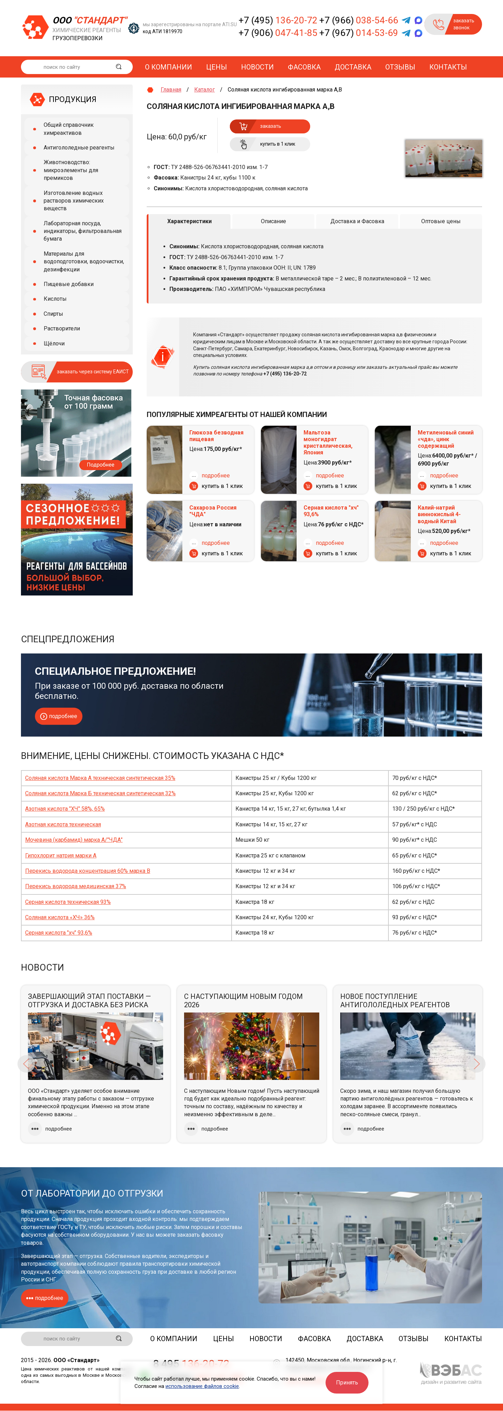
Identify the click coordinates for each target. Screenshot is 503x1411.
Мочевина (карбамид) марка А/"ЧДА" (74, 839)
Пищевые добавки (69, 284)
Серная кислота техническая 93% (68, 902)
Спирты (53, 313)
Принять (347, 1382)
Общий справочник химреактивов (69, 129)
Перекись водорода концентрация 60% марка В (87, 871)
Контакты (448, 67)
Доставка (353, 67)
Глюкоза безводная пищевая (216, 435)
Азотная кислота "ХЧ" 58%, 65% (65, 808)
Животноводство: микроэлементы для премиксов (71, 170)
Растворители (62, 328)
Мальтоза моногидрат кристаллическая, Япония (328, 442)
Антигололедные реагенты (79, 147)
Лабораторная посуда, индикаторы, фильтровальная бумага (83, 231)
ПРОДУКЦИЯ (72, 99)
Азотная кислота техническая (63, 824)
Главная (171, 89)
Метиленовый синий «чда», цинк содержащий (446, 439)
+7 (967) (358, 33)
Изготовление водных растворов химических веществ (74, 201)
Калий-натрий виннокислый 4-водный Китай (439, 514)
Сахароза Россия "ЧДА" (212, 511)
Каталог (204, 89)
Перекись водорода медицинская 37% (75, 886)
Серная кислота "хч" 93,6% (331, 511)
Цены (216, 67)
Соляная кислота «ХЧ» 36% (60, 917)
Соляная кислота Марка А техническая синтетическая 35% (100, 778)
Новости (257, 67)
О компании (168, 67)
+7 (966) (358, 20)
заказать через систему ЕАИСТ (93, 371)
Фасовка (304, 67)
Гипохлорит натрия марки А (60, 855)
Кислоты (55, 298)
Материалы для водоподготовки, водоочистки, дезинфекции (84, 261)
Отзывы (400, 67)
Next (477, 1064)
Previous (26, 1064)
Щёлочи (54, 343)
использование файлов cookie (202, 1386)
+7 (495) (278, 20)
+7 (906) (278, 33)
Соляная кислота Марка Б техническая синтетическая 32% (100, 793)
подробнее (216, 475)
